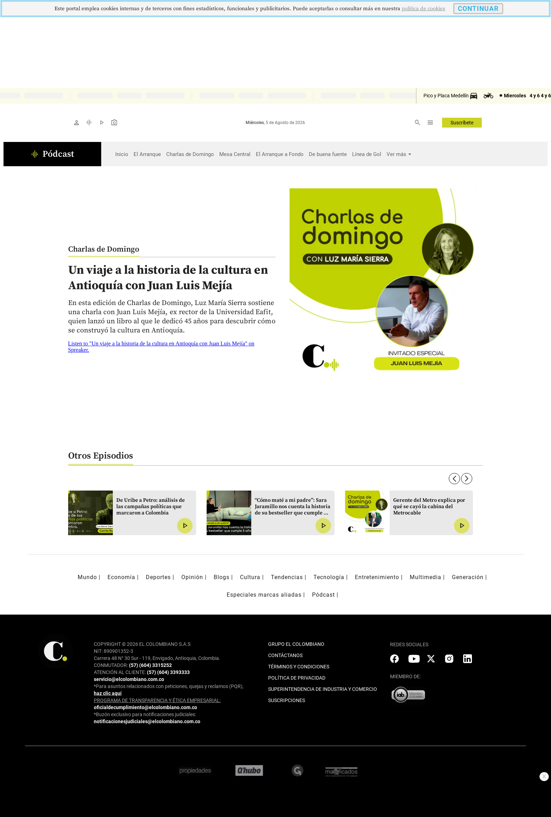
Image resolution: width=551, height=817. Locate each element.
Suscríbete (461, 122)
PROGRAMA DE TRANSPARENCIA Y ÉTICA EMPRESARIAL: (157, 700)
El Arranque (147, 154)
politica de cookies (423, 8)
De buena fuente (328, 154)
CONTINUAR (478, 9)
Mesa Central (235, 154)
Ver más (396, 154)
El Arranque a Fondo (280, 154)
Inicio (121, 154)
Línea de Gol (366, 154)
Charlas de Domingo (190, 154)
